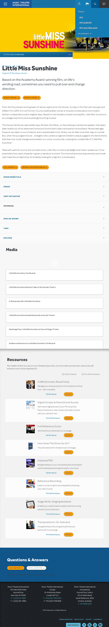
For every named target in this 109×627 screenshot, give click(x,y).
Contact (89, 615)
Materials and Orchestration (33, 167)
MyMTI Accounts (79, 4)
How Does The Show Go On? (53, 441)
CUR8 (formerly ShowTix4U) (53, 381)
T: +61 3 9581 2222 (85, 599)
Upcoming (9, 206)
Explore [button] (8, 238)
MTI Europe (85, 22)
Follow (8, 66)
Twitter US (89, 620)
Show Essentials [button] (12, 177)
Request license (30, 98)
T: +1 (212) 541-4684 (18, 594)
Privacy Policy (79, 615)
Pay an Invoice (83, 34)
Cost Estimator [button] (12, 196)
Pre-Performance (92, 374)
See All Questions (35, 564)
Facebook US (84, 620)
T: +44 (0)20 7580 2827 (52, 594)
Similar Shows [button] (11, 219)
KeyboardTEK (45, 458)
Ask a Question (14, 564)
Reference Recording (49, 478)
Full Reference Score (49, 425)
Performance (70, 374)
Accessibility (97, 615)
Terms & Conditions (66, 615)
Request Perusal (10, 98)
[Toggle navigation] (5, 4)
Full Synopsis (9, 167)
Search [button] (95, 4)
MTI (81, 17)
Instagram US (100, 620)
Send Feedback (73, 620)
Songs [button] (7, 187)
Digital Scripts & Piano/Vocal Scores (58, 401)
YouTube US (95, 620)
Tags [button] (6, 228)
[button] (87, 4)
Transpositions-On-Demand (54, 518)
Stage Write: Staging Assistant (54, 498)
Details (68, 394)
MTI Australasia (88, 28)
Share (18, 66)
